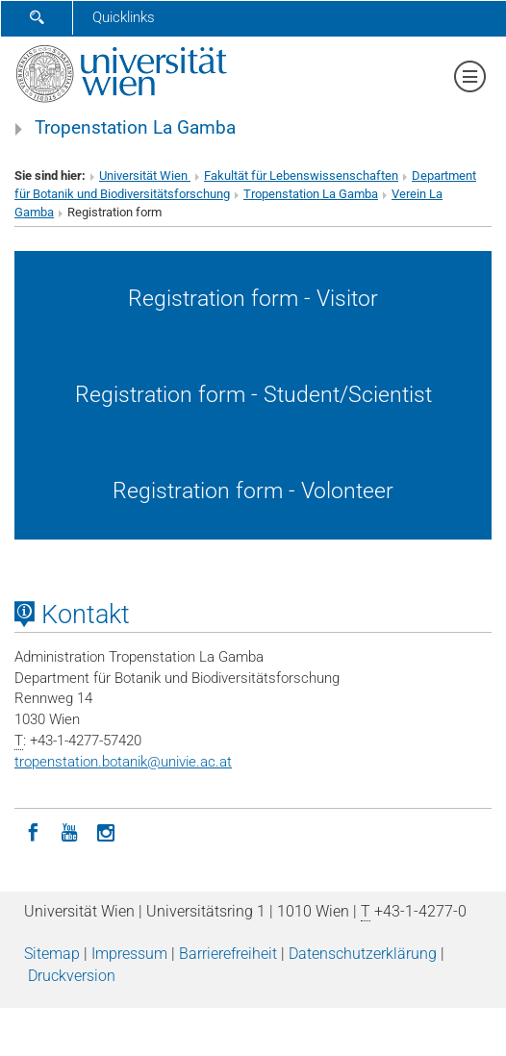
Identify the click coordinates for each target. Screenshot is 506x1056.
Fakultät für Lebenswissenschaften (301, 175)
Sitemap (52, 953)
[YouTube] (69, 831)
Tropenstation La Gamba (135, 127)
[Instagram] (106, 831)
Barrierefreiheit (228, 953)
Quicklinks (123, 17)
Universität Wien (144, 175)
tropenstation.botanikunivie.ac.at (123, 761)
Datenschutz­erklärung (363, 953)
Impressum (129, 953)
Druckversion (71, 976)
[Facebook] (32, 831)
